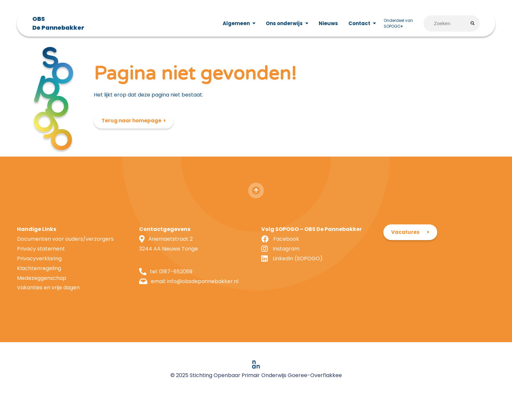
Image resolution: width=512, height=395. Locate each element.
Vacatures (405, 232)
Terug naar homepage (131, 120)
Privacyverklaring (39, 258)
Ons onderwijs (284, 23)
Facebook (286, 239)
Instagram (286, 248)
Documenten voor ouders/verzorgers (65, 239)
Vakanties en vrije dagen (48, 287)
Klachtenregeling (39, 268)
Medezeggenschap (41, 278)
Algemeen (236, 23)
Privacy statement (41, 248)
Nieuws (328, 23)
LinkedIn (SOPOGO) (298, 258)
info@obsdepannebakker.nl (202, 281)
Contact (359, 23)
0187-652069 (175, 271)
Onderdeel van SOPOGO (398, 23)
